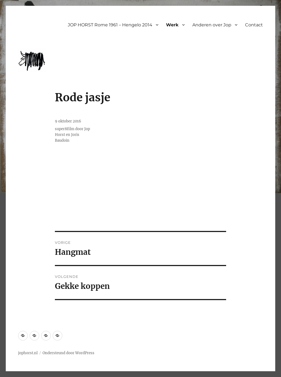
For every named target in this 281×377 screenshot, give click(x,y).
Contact (254, 24)
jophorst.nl (28, 353)
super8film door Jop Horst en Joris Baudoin (72, 135)
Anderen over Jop (211, 24)
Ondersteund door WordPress (68, 353)
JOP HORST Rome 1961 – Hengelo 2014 (110, 24)
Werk (172, 24)
